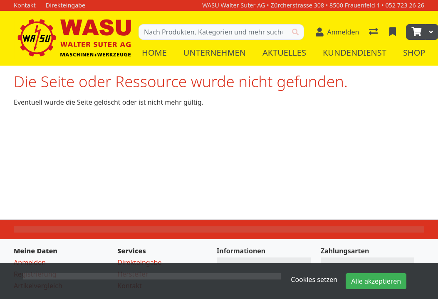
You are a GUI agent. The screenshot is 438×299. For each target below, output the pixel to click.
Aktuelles (284, 52)
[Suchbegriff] (213, 32)
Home (154, 52)
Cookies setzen (314, 279)
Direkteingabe (139, 262)
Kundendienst (354, 52)
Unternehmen (214, 52)
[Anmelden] (337, 32)
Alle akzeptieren (376, 281)
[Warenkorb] (415, 32)
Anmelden (30, 262)
